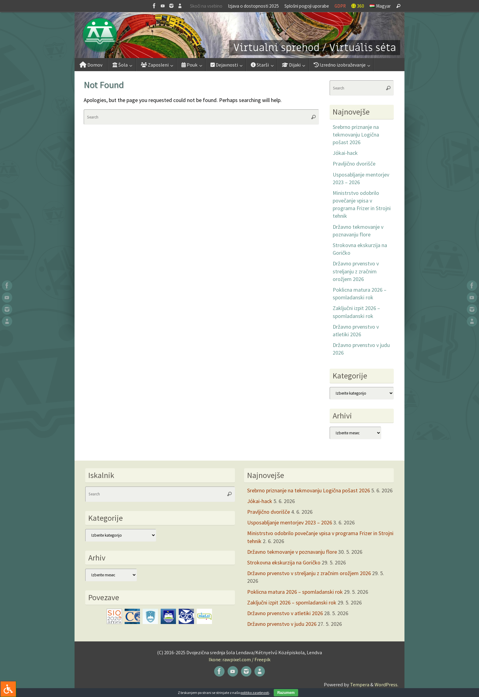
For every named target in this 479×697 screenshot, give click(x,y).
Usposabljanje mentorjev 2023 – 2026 (289, 522)
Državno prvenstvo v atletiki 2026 (285, 613)
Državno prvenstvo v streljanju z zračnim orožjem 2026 (356, 271)
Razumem (286, 693)
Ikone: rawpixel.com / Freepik (239, 659)
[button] (239, 35)
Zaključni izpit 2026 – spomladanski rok (291, 602)
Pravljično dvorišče (354, 163)
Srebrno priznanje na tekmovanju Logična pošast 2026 (356, 134)
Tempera (359, 684)
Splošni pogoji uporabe (306, 6)
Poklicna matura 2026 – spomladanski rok (295, 591)
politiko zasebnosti (254, 692)
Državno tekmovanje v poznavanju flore (292, 551)
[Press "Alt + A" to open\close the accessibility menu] (8, 689)
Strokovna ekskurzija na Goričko (283, 562)
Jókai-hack (345, 152)
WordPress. (386, 684)
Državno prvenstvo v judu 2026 (281, 623)
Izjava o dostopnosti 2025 (253, 6)
